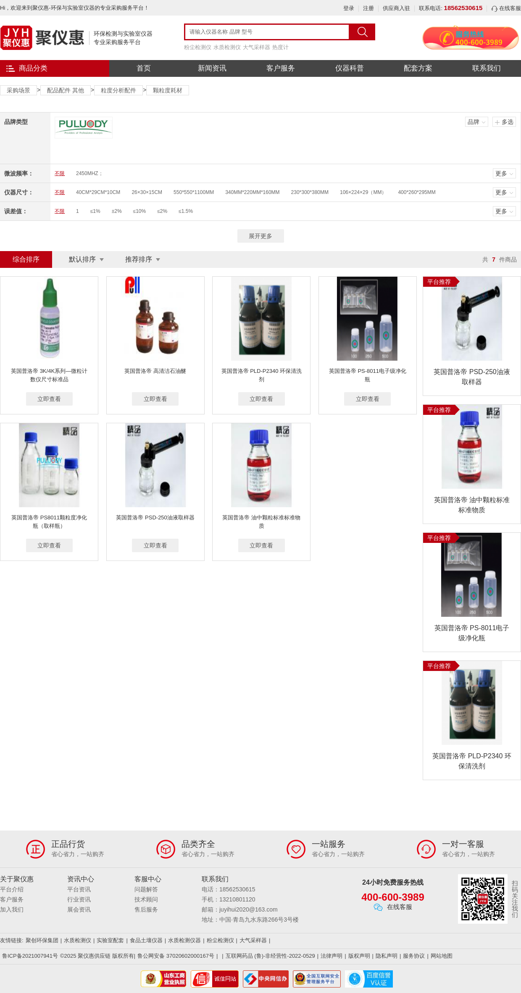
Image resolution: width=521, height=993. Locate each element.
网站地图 (442, 956)
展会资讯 (79, 909)
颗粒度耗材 (167, 90)
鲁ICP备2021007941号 (30, 956)
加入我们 (12, 909)
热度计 (280, 47)
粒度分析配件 (118, 90)
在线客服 (506, 8)
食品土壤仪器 (146, 940)
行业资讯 (79, 899)
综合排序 (26, 259)
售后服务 (146, 909)
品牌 (473, 121)
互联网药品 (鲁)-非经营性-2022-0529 (270, 956)
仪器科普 (349, 68)
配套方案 (418, 68)
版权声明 (359, 956)
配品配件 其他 (65, 90)
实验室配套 (110, 940)
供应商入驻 (396, 8)
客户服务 (280, 68)
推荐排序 (138, 259)
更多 (501, 173)
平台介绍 (12, 889)
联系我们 (486, 68)
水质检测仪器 (184, 940)
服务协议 (414, 956)
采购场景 (18, 90)
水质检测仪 (227, 47)
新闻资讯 (212, 68)
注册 (368, 8)
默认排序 (82, 259)
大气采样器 (256, 47)
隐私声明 (386, 956)
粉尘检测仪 (197, 47)
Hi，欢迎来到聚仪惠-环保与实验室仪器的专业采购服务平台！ (74, 8)
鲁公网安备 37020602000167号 (175, 956)
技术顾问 (146, 899)
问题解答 (146, 889)
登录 (348, 8)
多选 (507, 121)
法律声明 (331, 956)
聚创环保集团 (42, 940)
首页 (144, 68)
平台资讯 (79, 889)
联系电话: (450, 8)
